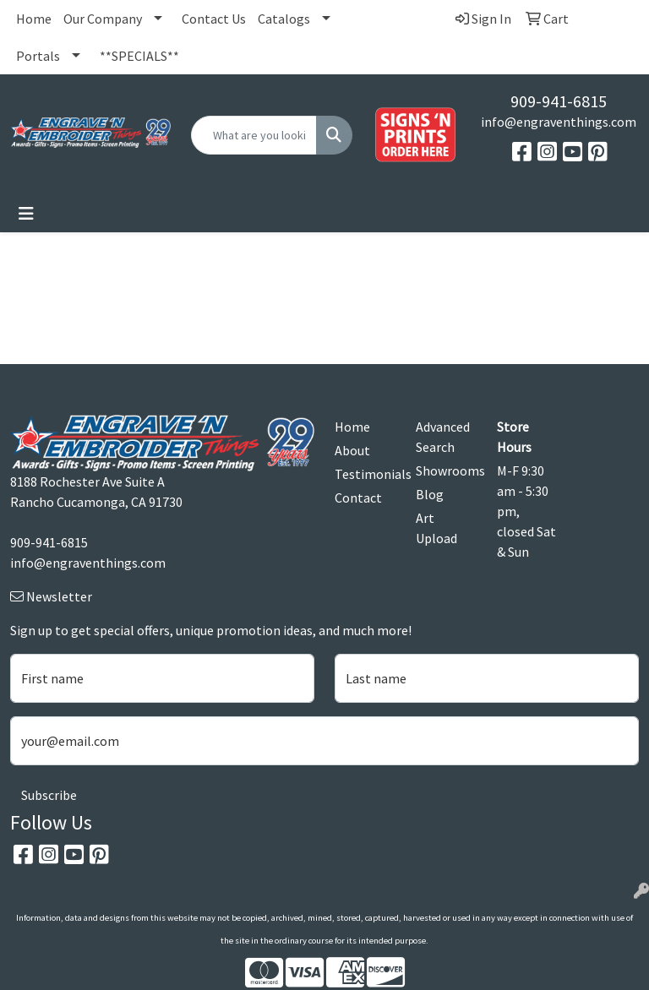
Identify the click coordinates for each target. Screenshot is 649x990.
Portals (38, 55)
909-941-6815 (558, 101)
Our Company (102, 18)
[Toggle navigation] (26, 214)
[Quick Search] (253, 135)
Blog (430, 494)
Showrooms (446, 470)
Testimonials (365, 473)
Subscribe (49, 794)
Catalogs (284, 18)
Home (34, 18)
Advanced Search (443, 436)
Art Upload (436, 528)
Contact (358, 497)
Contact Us (214, 18)
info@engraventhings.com (558, 121)
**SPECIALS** (139, 55)
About (352, 450)
